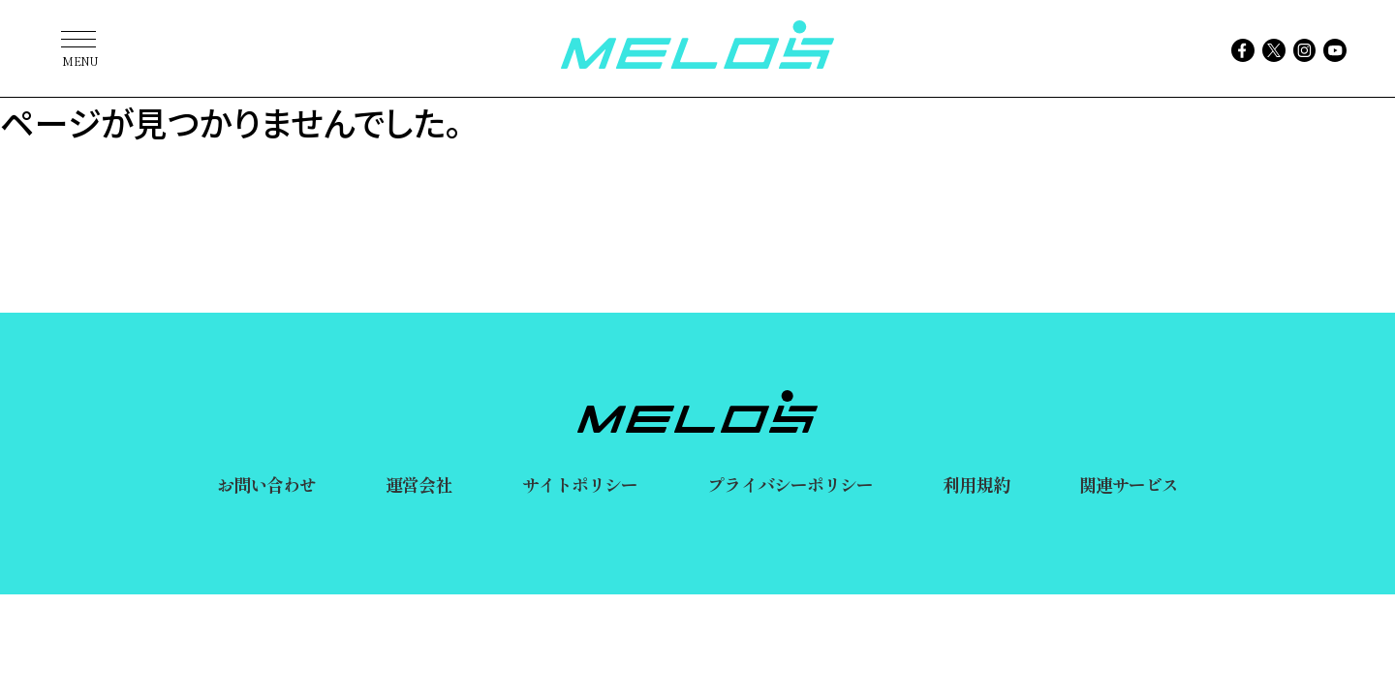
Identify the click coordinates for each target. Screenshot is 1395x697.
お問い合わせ (267, 484)
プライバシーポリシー (790, 484)
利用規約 (975, 484)
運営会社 (418, 484)
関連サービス (1129, 484)
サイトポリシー (580, 484)
